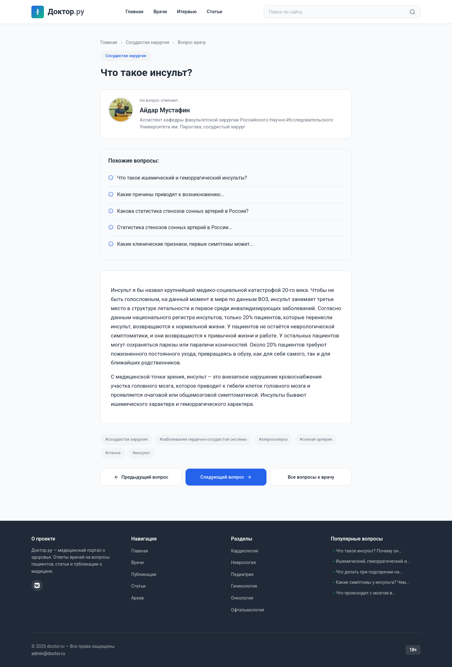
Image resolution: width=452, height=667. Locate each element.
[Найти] (412, 12)
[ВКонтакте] (37, 585)
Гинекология (244, 586)
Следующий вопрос (225, 477)
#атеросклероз (273, 439)
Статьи (214, 11)
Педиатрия (242, 574)
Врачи (160, 11)
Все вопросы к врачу (311, 477)
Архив (137, 597)
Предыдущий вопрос (141, 477)
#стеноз (113, 452)
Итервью (187, 11)
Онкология (242, 597)
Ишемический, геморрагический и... (373, 561)
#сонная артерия (315, 439)
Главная (134, 11)
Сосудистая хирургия (147, 42)
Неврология (243, 562)
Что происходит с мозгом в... (366, 592)
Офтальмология (247, 609)
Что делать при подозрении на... (369, 571)
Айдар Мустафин (165, 110)
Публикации (143, 574)
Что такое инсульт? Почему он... (369, 550)
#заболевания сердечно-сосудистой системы (203, 439)
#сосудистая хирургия (126, 439)
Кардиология (244, 550)
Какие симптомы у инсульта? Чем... (372, 582)
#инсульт (141, 452)
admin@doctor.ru (48, 653)
